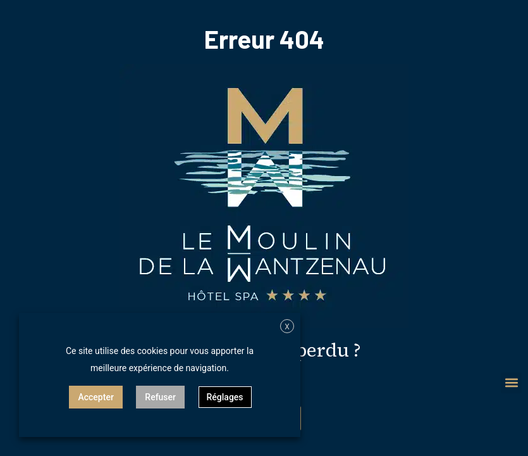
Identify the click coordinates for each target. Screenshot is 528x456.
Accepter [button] (95, 397)
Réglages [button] (225, 397)
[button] (511, 382)
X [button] (287, 326)
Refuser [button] (160, 397)
